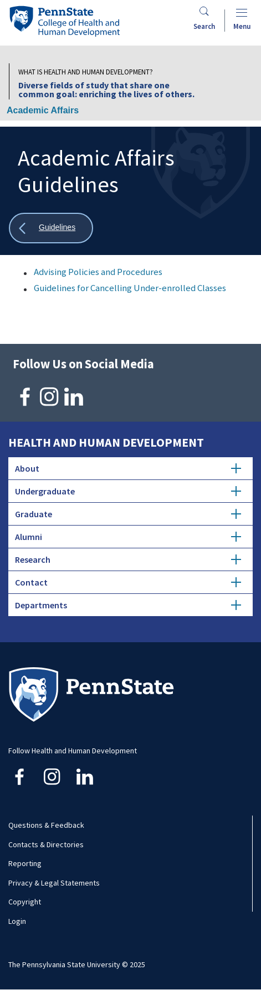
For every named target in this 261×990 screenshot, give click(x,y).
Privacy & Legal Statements (54, 883)
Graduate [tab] (128, 513)
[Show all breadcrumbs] (51, 228)
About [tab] (128, 468)
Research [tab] (128, 559)
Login (17, 921)
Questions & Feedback (46, 825)
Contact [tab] (128, 582)
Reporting (25, 863)
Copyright (24, 902)
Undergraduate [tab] (128, 491)
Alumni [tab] (128, 536)
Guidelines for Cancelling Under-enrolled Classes (130, 288)
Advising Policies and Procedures (98, 272)
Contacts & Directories (46, 844)
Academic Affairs (43, 110)
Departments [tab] (128, 605)
